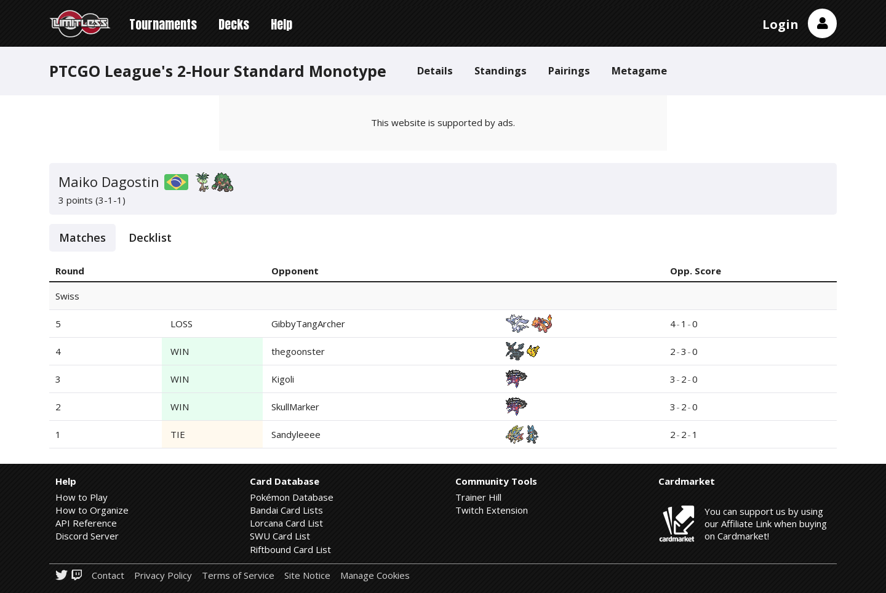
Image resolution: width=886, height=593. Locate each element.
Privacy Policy (163, 575)
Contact (108, 575)
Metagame (639, 70)
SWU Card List (280, 536)
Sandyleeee (296, 434)
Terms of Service (238, 575)
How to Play (81, 497)
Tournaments (163, 24)
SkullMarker (295, 406)
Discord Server (87, 536)
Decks (233, 24)
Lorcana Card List (286, 523)
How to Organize (92, 510)
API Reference (86, 523)
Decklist (150, 237)
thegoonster (298, 351)
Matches (82, 237)
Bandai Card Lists (286, 510)
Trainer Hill (478, 497)
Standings (500, 70)
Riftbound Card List (290, 549)
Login (780, 24)
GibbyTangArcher (308, 323)
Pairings (569, 70)
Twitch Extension (491, 510)
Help (281, 24)
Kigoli (282, 379)
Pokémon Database (291, 497)
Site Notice (307, 575)
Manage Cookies (375, 575)
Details (435, 70)
